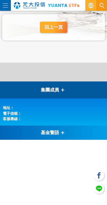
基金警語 (53, 132)
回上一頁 (54, 27)
